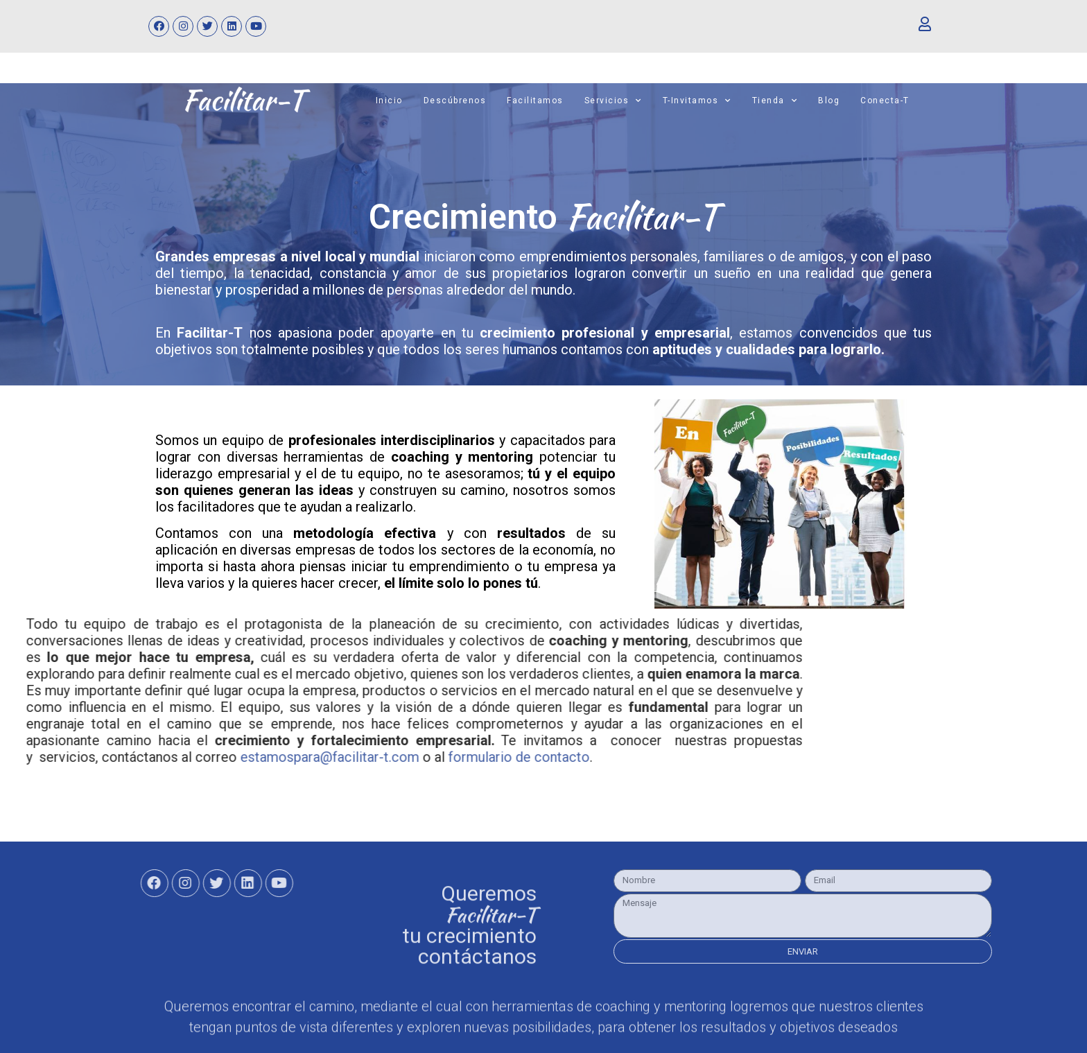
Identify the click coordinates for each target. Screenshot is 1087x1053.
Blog (829, 93)
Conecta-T (885, 93)
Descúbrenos (455, 93)
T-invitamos (697, 93)
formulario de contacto (148, 744)
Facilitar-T (613, 204)
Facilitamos (535, 93)
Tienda (775, 93)
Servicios (613, 93)
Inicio (389, 93)
